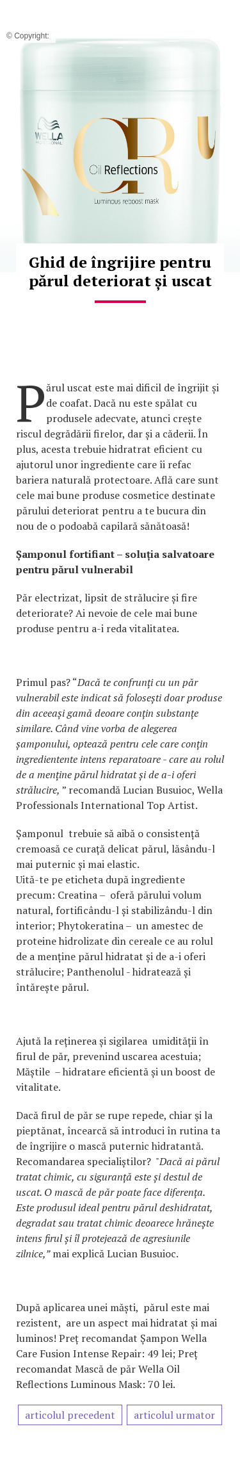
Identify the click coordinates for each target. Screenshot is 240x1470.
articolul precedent (70, 1415)
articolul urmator (174, 1415)
